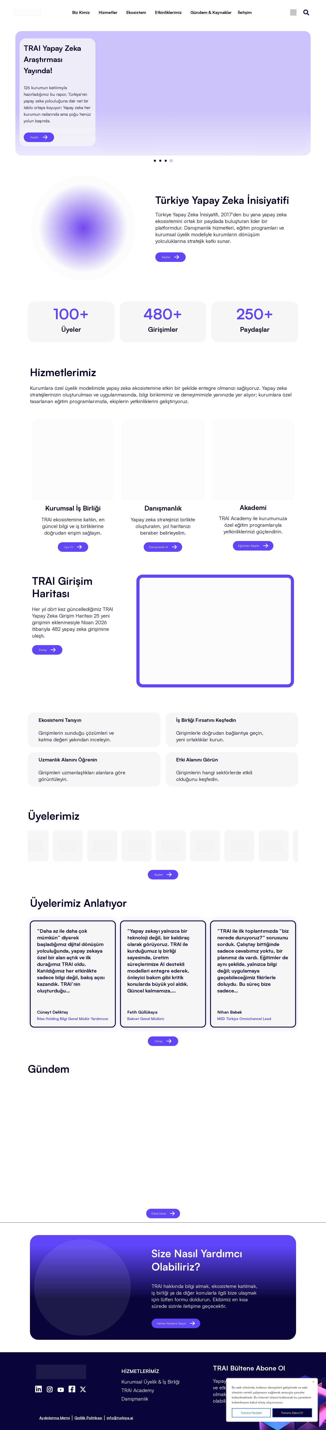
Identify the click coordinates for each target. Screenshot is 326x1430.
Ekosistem (136, 12)
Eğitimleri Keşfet (253, 545)
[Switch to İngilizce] (293, 12)
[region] (272, 1400)
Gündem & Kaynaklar (211, 12)
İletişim (245, 12)
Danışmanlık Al (163, 547)
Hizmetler (108, 12)
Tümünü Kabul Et (292, 1412)
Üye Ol (73, 547)
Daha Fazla (163, 1208)
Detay (47, 649)
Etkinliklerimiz (168, 12)
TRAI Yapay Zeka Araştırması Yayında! (52, 59)
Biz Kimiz (81, 12)
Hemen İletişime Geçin (181, 1318)
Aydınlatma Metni (54, 1412)
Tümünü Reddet (251, 1412)
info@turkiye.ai (120, 1412)
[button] (155, 161)
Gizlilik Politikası (88, 1412)
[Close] (313, 1381)
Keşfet (39, 137)
